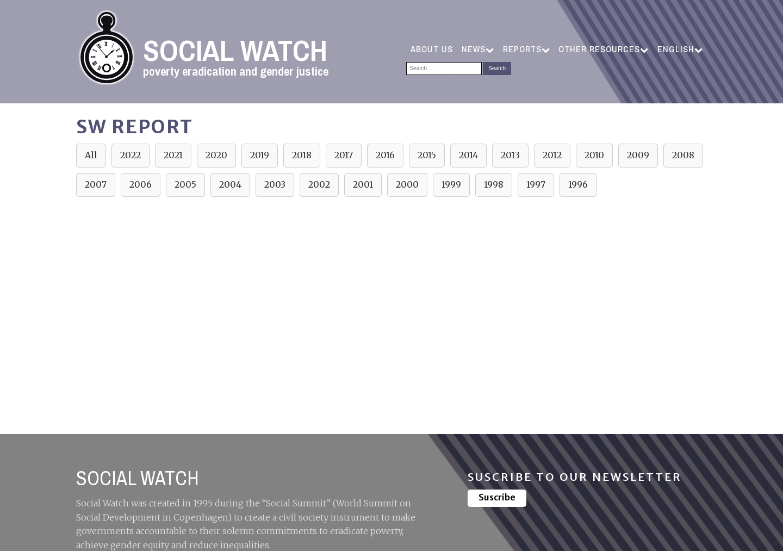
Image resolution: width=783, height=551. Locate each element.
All (91, 155)
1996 (578, 184)
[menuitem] (680, 49)
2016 (385, 155)
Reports (526, 49)
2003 (274, 184)
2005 (185, 184)
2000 (407, 184)
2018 (302, 155)
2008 (683, 155)
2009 (638, 155)
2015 (427, 155)
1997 (535, 184)
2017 (343, 155)
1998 (494, 184)
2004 (230, 184)
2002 (319, 184)
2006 (140, 184)
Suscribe (496, 497)
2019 (259, 155)
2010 (594, 155)
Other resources (603, 49)
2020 (216, 155)
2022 (130, 155)
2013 (510, 155)
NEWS (478, 49)
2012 (552, 155)
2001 (363, 184)
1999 (451, 184)
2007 (96, 184)
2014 (468, 155)
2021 (173, 155)
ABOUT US (432, 49)
